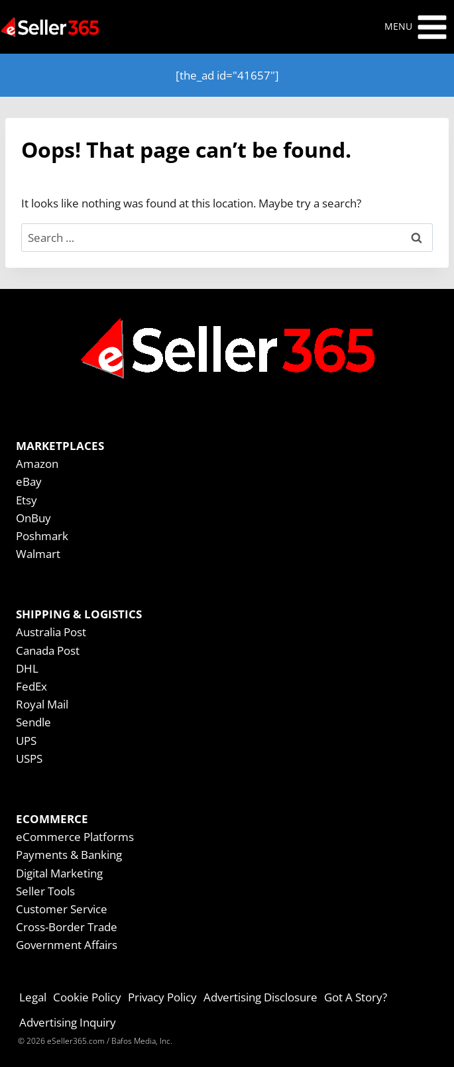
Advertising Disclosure (260, 997)
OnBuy (33, 518)
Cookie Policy (87, 997)
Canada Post (48, 650)
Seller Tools (45, 891)
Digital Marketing (59, 873)
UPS (26, 740)
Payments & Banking (69, 854)
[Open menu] (416, 27)
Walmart (38, 553)
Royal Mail (42, 704)
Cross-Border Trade (66, 926)
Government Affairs (66, 944)
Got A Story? (355, 997)
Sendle (33, 722)
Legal (32, 997)
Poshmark (42, 535)
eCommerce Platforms (75, 836)
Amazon (37, 463)
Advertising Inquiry (67, 1022)
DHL (27, 668)
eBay (29, 481)
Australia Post (51, 632)
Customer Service (61, 909)
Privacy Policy (162, 997)
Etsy (26, 500)
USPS (29, 758)
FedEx (31, 686)
